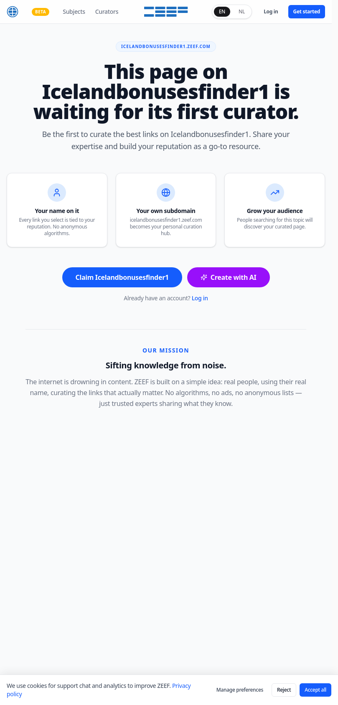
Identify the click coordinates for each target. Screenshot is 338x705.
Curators (106, 11)
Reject (284, 689)
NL (242, 11)
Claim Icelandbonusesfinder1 (122, 277)
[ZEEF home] (12, 12)
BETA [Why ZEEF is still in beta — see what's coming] (40, 12)
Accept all (315, 689)
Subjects (74, 11)
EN (222, 11)
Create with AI (229, 277)
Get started (306, 11)
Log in (271, 11)
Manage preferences (239, 689)
